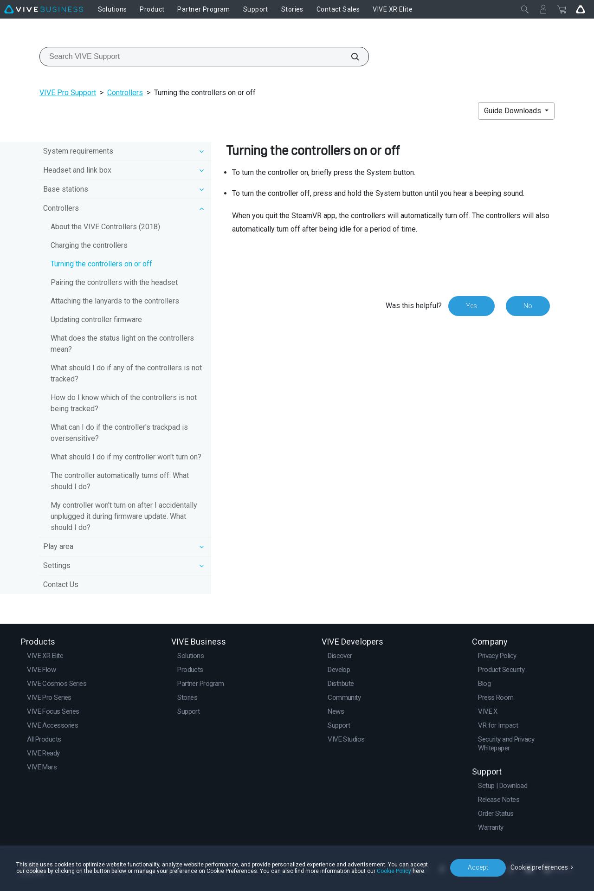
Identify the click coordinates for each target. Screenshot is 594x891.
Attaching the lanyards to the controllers (115, 301)
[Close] (525, 9)
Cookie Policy (394, 871)
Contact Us (60, 584)
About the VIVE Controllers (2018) (105, 226)
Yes (471, 306)
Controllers (125, 92)
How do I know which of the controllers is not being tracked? (124, 403)
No (527, 306)
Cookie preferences (539, 867)
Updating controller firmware (96, 319)
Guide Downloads (513, 110)
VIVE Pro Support (67, 92)
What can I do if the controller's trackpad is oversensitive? (119, 433)
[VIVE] (43, 9)
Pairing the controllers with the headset (114, 282)
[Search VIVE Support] (350, 56)
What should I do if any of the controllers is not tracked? (126, 373)
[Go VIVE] (580, 9)
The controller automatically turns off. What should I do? (120, 481)
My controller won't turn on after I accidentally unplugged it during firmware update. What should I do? (124, 516)
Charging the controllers (89, 245)
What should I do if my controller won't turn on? (126, 456)
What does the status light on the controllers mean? (122, 344)
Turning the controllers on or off (101, 263)
